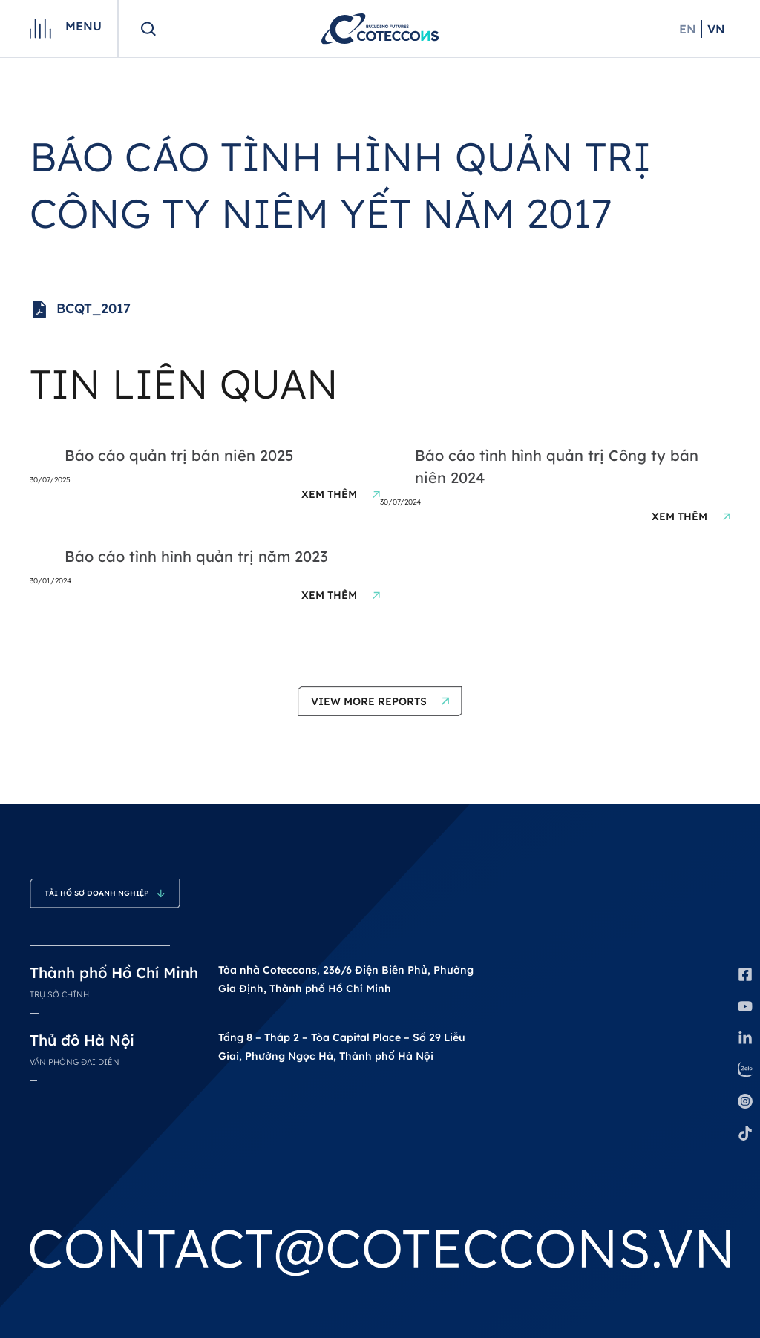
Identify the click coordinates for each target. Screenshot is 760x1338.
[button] (380, 701)
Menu (83, 26)
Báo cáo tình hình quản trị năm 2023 (196, 556)
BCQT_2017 (80, 309)
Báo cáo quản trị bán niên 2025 (179, 455)
